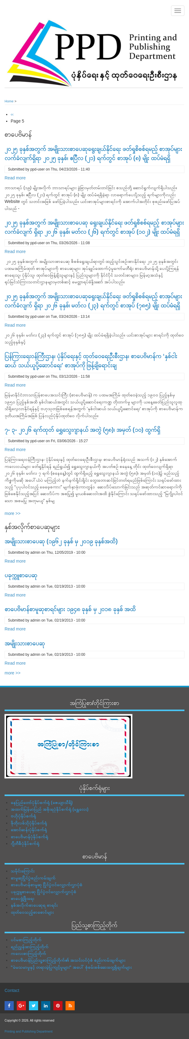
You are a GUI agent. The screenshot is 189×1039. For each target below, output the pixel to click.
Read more (15, 177)
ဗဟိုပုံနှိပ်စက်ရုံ (23, 815)
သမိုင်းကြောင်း (22, 870)
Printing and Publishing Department (28, 1031)
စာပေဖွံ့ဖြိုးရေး (22, 898)
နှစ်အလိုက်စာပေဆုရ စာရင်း (34, 905)
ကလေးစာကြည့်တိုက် (28, 953)
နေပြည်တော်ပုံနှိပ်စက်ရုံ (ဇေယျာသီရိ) (42, 802)
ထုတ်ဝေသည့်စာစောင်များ (32, 912)
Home (9, 101)
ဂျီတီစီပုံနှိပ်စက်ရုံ (25, 843)
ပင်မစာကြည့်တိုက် (26, 939)
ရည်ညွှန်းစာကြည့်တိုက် (29, 946)
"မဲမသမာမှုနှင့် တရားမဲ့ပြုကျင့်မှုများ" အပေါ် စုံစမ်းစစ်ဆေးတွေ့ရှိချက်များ (71, 967)
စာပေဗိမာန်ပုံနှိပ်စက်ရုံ (29, 836)
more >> (12, 513)
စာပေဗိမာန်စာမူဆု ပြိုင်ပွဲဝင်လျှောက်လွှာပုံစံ (46, 884)
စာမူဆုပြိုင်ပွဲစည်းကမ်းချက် (33, 878)
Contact (12, 990)
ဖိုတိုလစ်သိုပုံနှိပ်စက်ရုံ (29, 823)
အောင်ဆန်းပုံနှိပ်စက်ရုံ (29, 829)
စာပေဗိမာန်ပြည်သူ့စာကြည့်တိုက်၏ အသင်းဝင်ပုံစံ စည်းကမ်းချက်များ (68, 960)
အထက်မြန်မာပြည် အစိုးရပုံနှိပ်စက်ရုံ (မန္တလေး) (49, 809)
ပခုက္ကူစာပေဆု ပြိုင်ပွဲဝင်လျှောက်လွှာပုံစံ (43, 891)
